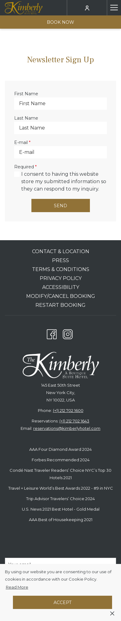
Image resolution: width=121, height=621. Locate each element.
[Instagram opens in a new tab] (68, 333)
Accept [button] (62, 602)
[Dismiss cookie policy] (112, 613)
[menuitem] (60, 252)
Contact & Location (60, 251)
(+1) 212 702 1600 (68, 410)
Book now (60, 22)
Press (60, 260)
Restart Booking (60, 305)
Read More (17, 587)
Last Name (26, 118)
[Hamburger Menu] (114, 7)
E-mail (22, 142)
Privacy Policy (61, 278)
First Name (26, 94)
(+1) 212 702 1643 (74, 420)
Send (60, 205)
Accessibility (60, 287)
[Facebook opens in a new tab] (52, 333)
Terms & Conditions (60, 269)
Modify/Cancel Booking (60, 296)
